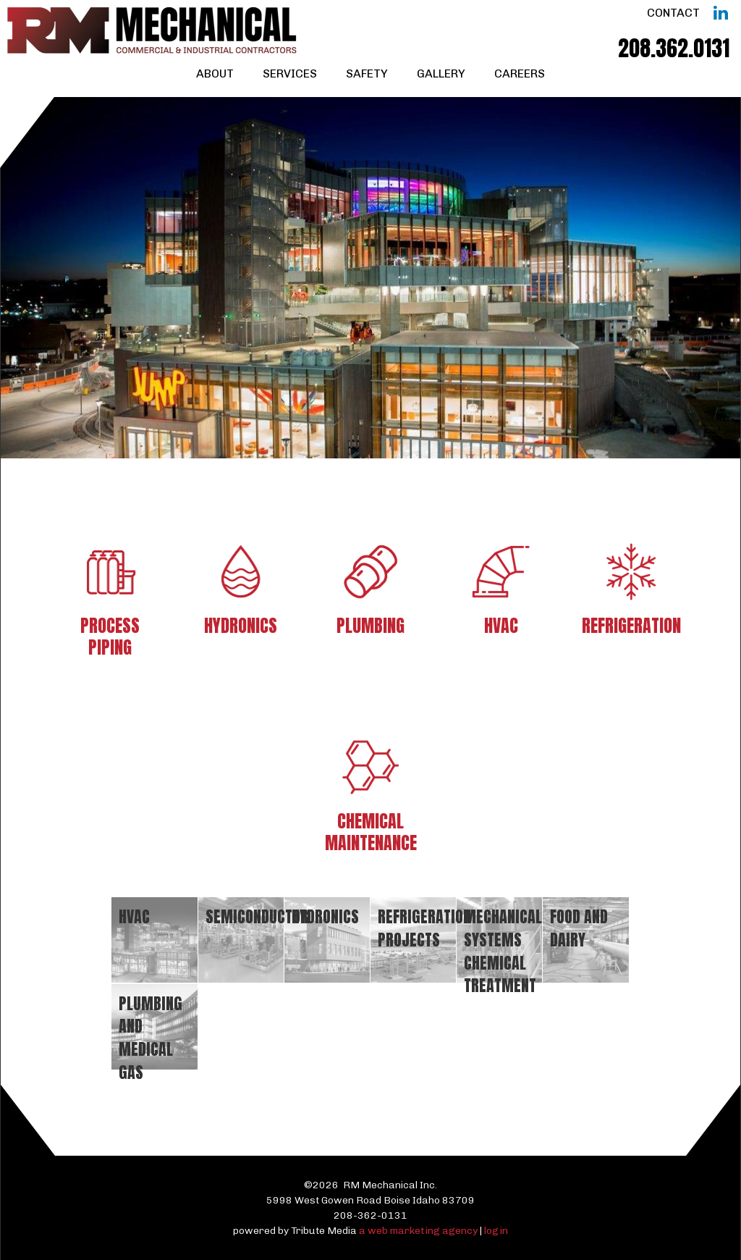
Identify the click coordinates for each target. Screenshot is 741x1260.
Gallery (441, 73)
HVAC (134, 916)
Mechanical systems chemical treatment (503, 950)
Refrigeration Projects (424, 928)
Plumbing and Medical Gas (150, 1037)
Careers (519, 73)
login (496, 1231)
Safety (367, 73)
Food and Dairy (579, 928)
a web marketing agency (418, 1231)
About (215, 73)
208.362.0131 (673, 48)
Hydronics (325, 916)
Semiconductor (257, 916)
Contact (673, 13)
